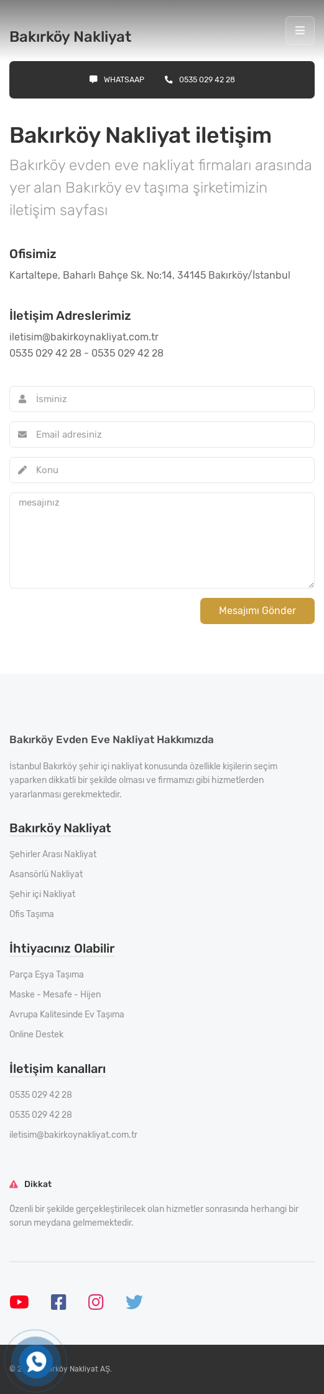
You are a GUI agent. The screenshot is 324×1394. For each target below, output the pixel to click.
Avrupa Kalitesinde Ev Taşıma (66, 1014)
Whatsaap (117, 79)
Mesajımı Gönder (257, 611)
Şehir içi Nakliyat (42, 894)
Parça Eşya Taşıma (46, 974)
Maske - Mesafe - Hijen (55, 994)
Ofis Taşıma (31, 914)
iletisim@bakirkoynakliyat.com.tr (73, 1135)
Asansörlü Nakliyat (46, 874)
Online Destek (36, 1034)
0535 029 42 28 (200, 79)
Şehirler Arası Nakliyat (52, 854)
